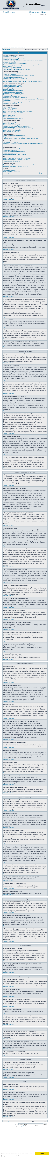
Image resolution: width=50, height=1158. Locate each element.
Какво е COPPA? (7, 66)
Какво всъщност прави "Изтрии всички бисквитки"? (17, 69)
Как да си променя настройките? (12, 73)
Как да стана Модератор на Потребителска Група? (17, 127)
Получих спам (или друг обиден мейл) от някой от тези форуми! (20, 138)
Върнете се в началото (8, 199)
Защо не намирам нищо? (10, 150)
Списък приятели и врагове (10, 142)
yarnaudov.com (28, 1127)
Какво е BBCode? (8, 107)
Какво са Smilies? (8, 110)
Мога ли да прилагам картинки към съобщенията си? (17, 111)
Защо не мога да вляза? (9, 56)
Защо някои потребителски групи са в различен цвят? (18, 129)
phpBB (22, 1125)
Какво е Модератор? (8, 123)
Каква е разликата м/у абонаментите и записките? (17, 158)
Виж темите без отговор (8, 47)
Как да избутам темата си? (10, 103)
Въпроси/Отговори (34, 12)
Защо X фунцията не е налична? (12, 171)
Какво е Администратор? (10, 122)
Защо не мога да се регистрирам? (12, 67)
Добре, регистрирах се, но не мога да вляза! (15, 63)
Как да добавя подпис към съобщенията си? (15, 88)
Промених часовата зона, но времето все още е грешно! (18, 75)
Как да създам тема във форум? (12, 85)
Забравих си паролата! (9, 62)
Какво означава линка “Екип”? (11, 131)
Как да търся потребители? (10, 153)
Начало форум (6, 49)
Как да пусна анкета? (9, 89)
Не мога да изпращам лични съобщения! (14, 135)
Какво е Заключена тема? (10, 117)
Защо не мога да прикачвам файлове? (13, 95)
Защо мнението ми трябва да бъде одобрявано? (16, 102)
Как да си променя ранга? (10, 80)
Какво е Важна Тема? (9, 115)
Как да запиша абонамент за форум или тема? (16, 159)
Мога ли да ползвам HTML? (10, 108)
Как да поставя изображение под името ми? (15, 78)
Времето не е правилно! (9, 74)
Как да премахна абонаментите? (12, 161)
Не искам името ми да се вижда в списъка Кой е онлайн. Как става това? (23, 61)
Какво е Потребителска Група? (11, 125)
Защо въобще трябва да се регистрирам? (14, 58)
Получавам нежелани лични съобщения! (14, 137)
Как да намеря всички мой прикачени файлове (16, 166)
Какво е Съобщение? (9, 114)
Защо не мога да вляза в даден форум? (14, 93)
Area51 (43, 1088)
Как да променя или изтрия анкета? (13, 90)
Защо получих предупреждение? (12, 96)
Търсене (44, 12)
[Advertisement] (25, 31)
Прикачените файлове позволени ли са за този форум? (18, 165)
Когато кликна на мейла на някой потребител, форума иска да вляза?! (22, 81)
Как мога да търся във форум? (11, 149)
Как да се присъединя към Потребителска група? (16, 126)
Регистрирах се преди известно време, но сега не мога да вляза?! (21, 65)
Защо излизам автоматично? (11, 59)
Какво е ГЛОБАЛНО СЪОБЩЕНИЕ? (13, 112)
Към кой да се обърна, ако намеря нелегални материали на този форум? (23, 173)
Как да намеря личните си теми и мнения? (14, 154)
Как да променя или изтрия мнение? (13, 86)
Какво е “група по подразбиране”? (12, 130)
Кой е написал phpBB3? (9, 170)
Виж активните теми (20, 47)
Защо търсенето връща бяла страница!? (14, 151)
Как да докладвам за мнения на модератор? (15, 97)
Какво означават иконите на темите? (13, 118)
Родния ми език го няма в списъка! (12, 77)
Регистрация (11, 12)
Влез (5, 12)
